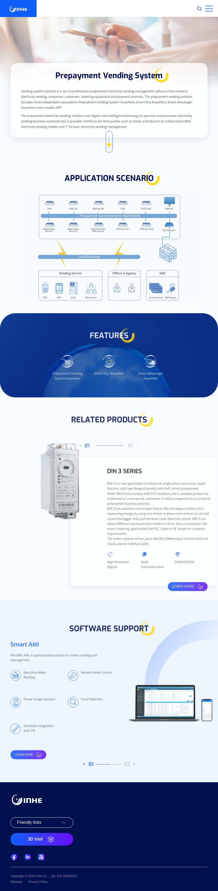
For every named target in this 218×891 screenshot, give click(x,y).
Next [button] (202, 570)
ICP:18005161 (67, 876)
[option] (67, 377)
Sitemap (16, 882)
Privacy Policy (38, 882)
